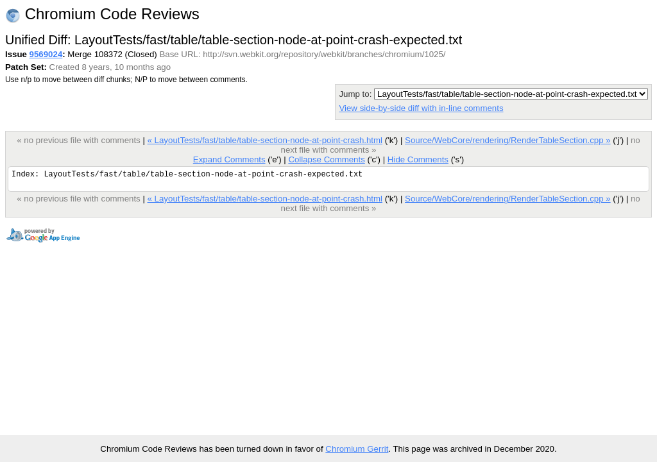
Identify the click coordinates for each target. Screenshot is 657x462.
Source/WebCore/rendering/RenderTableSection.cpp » (508, 140)
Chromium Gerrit (356, 449)
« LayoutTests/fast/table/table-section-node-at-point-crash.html (265, 140)
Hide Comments (418, 159)
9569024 (46, 54)
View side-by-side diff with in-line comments (421, 108)
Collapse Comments (326, 159)
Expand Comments (229, 159)
